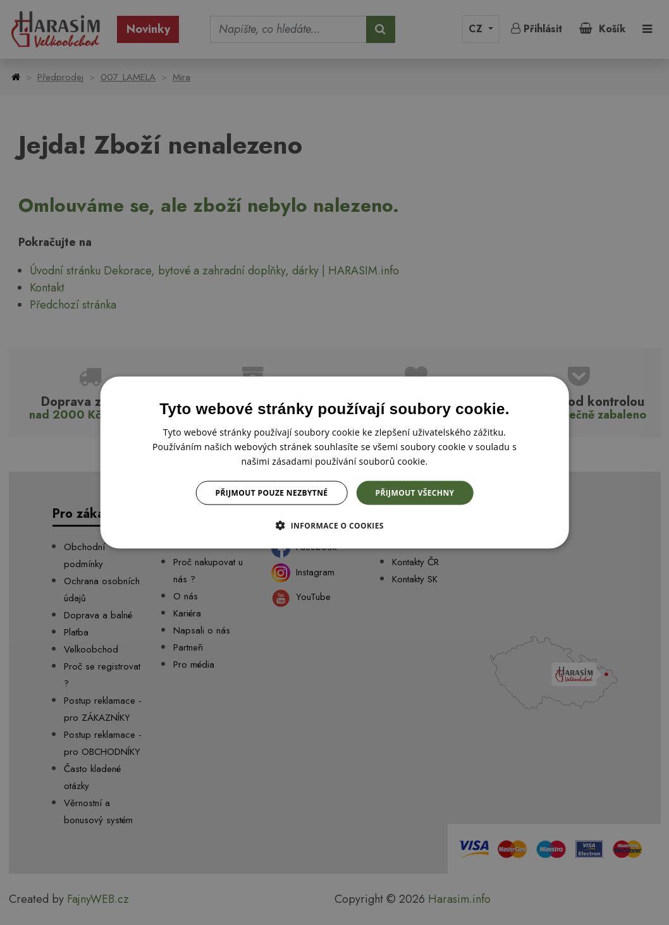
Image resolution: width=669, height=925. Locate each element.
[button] (334, 525)
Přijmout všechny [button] (414, 492)
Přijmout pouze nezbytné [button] (272, 492)
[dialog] (335, 462)
